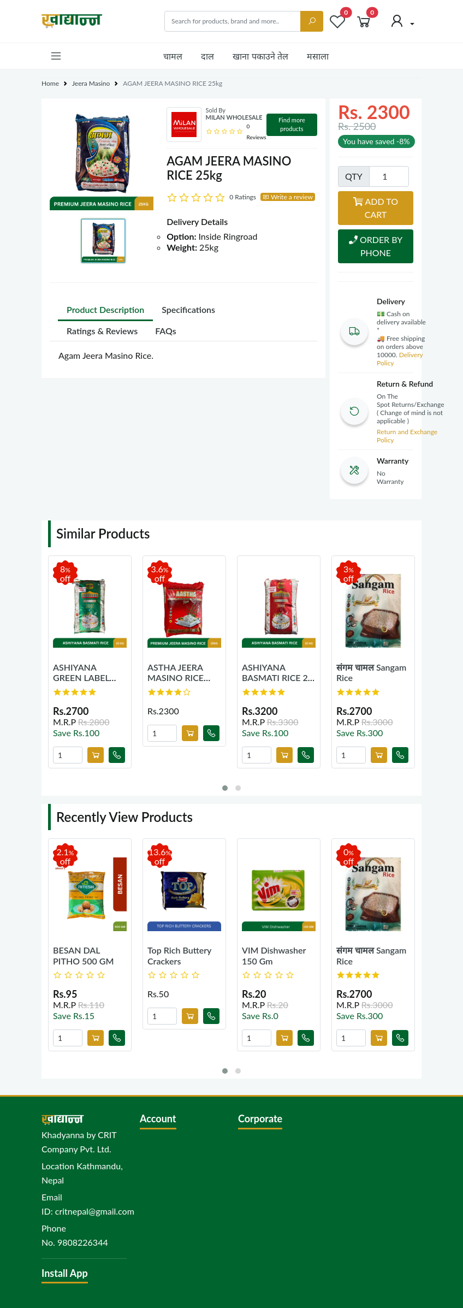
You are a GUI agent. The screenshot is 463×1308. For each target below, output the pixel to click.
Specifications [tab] (188, 309)
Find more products (291, 124)
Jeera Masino (91, 83)
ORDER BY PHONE (375, 246)
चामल (172, 56)
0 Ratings (242, 197)
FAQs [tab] (165, 330)
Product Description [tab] (105, 309)
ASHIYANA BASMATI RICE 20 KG (277, 677)
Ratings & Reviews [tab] (102, 330)
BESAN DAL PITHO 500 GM (83, 955)
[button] (55, 56)
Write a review (288, 197)
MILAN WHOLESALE (234, 117)
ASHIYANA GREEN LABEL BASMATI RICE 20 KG (88, 683)
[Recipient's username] (232, 21)
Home (50, 83)
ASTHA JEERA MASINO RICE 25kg (175, 677)
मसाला (318, 56)
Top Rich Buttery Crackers (179, 955)
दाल (207, 56)
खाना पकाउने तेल (260, 56)
